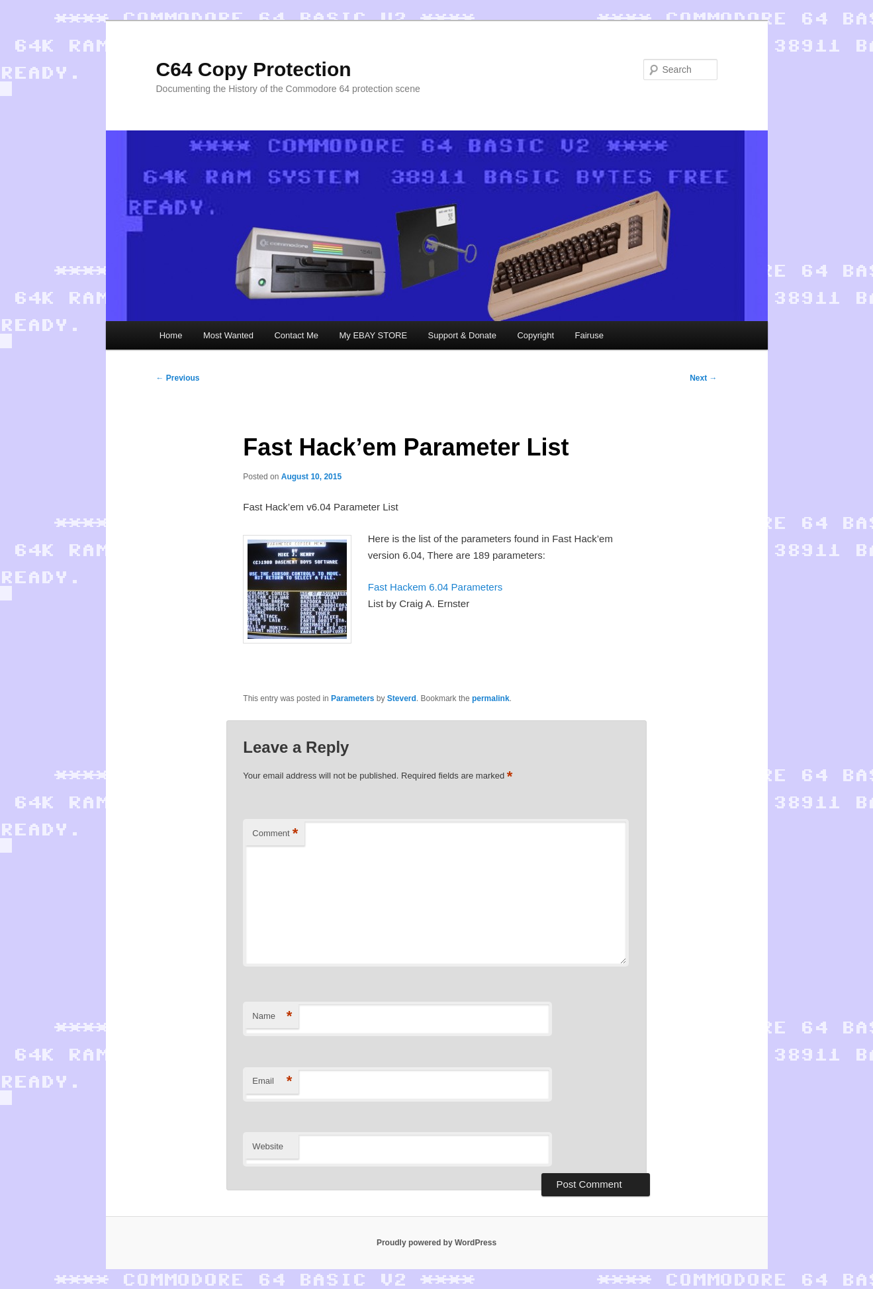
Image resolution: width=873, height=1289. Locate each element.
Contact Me (296, 335)
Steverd (401, 698)
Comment (275, 833)
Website (267, 1146)
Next (703, 378)
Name (272, 1016)
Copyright (535, 335)
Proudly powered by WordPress (436, 1242)
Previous (178, 378)
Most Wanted (228, 335)
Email (272, 1081)
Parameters (352, 698)
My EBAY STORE (373, 335)
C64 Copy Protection (253, 69)
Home (171, 335)
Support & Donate (462, 335)
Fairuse (589, 335)
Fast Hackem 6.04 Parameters (435, 587)
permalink (491, 698)
